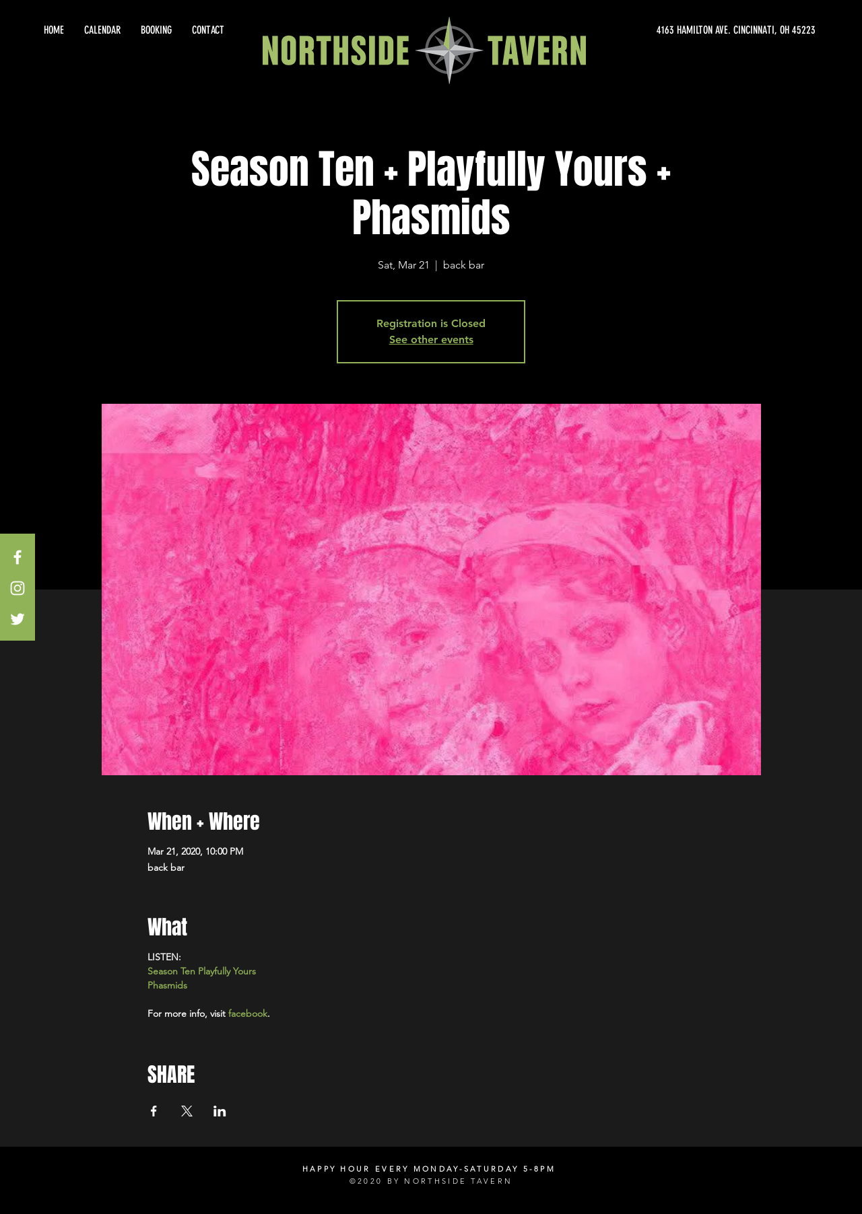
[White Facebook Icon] (17, 557)
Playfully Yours (227, 971)
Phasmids (167, 985)
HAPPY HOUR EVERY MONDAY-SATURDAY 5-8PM (429, 1169)
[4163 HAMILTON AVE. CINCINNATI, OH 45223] (693, 30)
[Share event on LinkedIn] (219, 1111)
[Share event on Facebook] (153, 1111)
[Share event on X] (186, 1111)
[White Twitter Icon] (17, 619)
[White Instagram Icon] (17, 588)
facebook (247, 1013)
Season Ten (171, 971)
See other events (431, 339)
